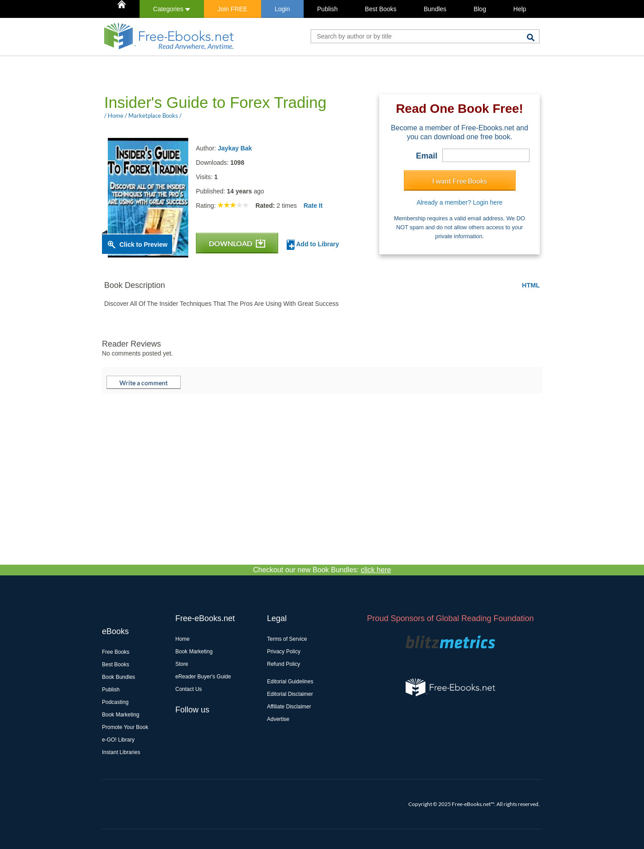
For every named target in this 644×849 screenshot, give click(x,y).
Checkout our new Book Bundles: (322, 570)
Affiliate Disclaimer (289, 706)
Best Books (381, 9)
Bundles (435, 9)
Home (182, 639)
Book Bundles (118, 677)
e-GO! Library (118, 740)
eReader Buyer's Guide (203, 676)
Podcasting (115, 702)
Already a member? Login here (459, 202)
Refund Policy (283, 664)
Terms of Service (287, 639)
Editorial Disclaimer (290, 694)
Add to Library (313, 245)
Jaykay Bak (235, 148)
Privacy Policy (284, 651)
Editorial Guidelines (290, 681)
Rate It (313, 205)
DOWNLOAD (237, 243)
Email (426, 155)
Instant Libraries (121, 752)
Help (519, 9)
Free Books (115, 652)
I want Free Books (459, 180)
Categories (171, 9)
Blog (480, 9)
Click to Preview (143, 244)
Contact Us (188, 689)
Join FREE (232, 9)
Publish (327, 9)
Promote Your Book (125, 727)
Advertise (278, 719)
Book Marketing (120, 715)
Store (181, 664)
